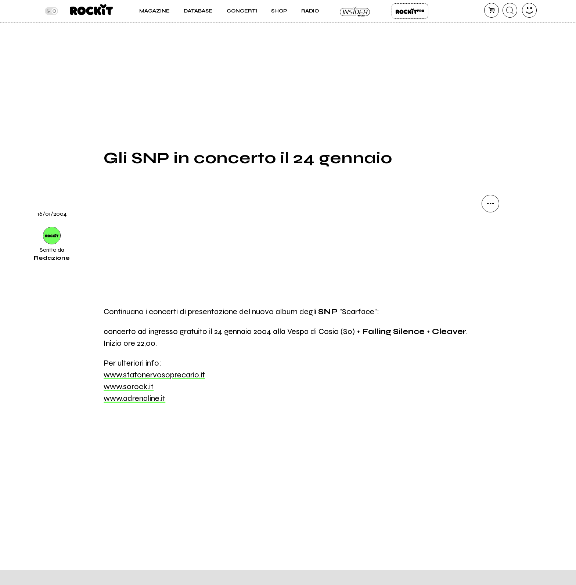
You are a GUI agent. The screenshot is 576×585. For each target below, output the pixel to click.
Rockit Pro (410, 11)
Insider (355, 11)
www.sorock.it (129, 386)
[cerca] (510, 10)
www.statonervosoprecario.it (154, 375)
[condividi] (490, 203)
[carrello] (491, 10)
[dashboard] (529, 10)
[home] (91, 11)
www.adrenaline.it (134, 398)
